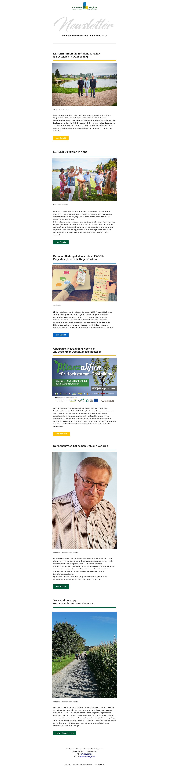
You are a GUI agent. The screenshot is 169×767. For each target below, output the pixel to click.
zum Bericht (61, 138)
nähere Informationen (65, 733)
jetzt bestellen (61, 434)
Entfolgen (67, 764)
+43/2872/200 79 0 (86, 754)
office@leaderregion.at (87, 757)
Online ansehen (99, 764)
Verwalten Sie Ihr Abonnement (82, 764)
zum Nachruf (61, 586)
